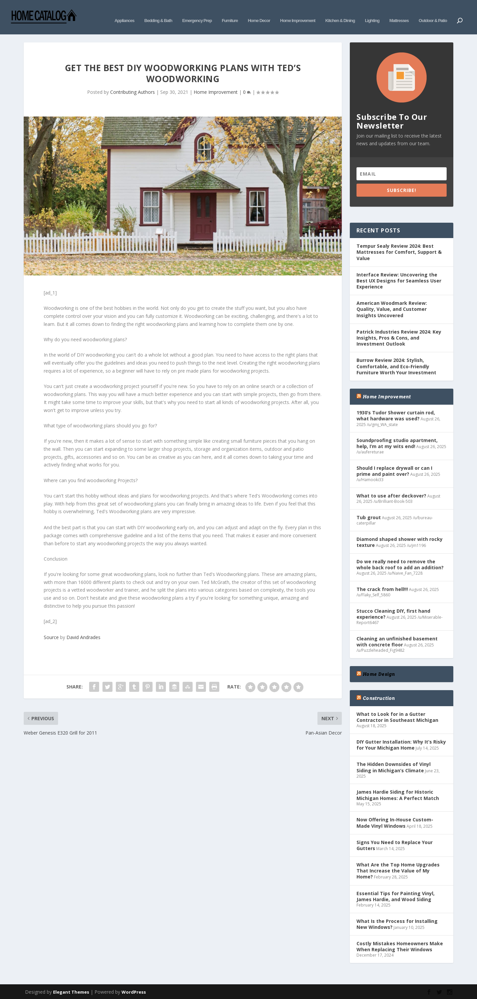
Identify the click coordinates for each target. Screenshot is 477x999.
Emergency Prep (197, 12)
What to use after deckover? (391, 493)
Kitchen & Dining (340, 12)
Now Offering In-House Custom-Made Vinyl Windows (394, 820)
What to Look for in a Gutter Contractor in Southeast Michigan (397, 715)
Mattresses (399, 12)
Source (51, 635)
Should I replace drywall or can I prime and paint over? (394, 468)
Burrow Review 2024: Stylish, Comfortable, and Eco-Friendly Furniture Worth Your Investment (396, 364)
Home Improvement (297, 12)
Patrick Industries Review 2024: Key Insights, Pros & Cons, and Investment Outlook (398, 335)
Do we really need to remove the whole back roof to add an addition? (400, 562)
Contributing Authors (132, 90)
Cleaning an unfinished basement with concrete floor (397, 639)
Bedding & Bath (158, 12)
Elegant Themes (71, 990)
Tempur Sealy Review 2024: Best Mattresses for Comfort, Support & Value (399, 250)
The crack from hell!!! (382, 587)
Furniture (230, 12)
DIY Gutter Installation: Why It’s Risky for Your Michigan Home (401, 742)
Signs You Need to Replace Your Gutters (394, 843)
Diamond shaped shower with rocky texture (399, 540)
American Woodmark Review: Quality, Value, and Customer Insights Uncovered (391, 307)
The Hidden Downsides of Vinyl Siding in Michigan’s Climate (393, 765)
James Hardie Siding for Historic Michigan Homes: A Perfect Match (397, 793)
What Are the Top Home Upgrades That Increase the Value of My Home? (398, 868)
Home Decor (259, 12)
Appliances (124, 12)
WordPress (134, 990)
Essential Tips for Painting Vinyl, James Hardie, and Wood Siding (395, 894)
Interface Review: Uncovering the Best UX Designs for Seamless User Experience (398, 278)
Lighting (372, 12)
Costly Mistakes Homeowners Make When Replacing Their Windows (399, 944)
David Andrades (83, 635)
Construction (379, 696)
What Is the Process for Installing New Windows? (397, 922)
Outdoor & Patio (433, 12)
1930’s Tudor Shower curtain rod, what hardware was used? (395, 413)
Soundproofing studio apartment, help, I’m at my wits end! (397, 441)
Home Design (379, 672)
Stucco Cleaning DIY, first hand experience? (393, 611)
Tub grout (368, 515)
